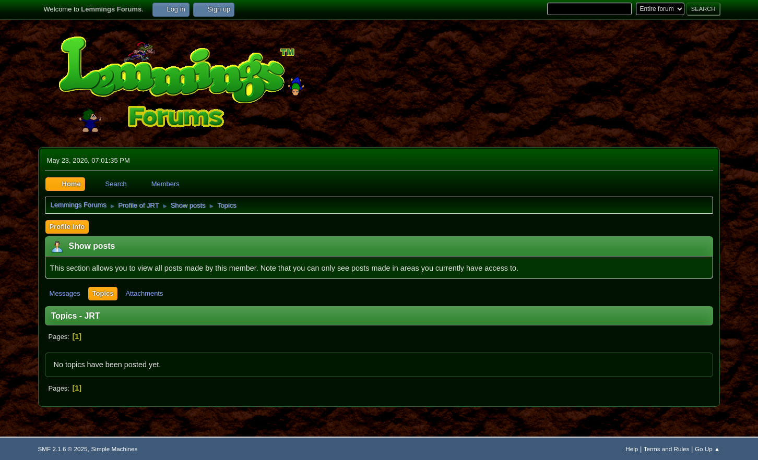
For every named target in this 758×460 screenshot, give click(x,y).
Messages (65, 293)
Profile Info (67, 227)
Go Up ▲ (707, 448)
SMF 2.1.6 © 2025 (63, 448)
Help (631, 448)
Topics (103, 293)
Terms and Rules (666, 448)
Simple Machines (114, 448)
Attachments (144, 293)
